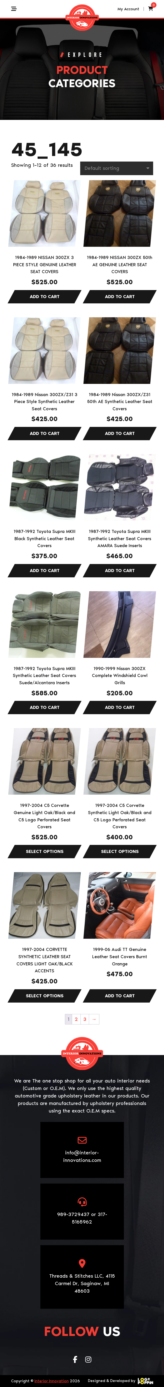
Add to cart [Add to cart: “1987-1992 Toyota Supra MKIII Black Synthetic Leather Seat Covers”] (45, 570)
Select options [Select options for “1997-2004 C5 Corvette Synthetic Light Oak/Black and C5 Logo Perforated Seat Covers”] (120, 851)
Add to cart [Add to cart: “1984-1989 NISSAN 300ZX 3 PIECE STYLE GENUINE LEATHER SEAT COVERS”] (45, 296)
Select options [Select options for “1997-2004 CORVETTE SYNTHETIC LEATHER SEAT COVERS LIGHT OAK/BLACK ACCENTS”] (45, 996)
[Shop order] (116, 168)
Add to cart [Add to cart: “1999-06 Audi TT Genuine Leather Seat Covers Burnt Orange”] (120, 996)
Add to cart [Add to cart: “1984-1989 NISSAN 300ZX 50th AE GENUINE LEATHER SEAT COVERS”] (120, 296)
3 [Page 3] (84, 1019)
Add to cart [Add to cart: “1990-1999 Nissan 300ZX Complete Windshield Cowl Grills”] (120, 707)
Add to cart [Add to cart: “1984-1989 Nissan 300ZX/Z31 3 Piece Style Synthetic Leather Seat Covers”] (45, 433)
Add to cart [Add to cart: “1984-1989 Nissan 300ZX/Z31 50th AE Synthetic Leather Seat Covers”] (120, 433)
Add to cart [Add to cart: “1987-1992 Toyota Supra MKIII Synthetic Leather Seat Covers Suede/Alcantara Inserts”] (45, 707)
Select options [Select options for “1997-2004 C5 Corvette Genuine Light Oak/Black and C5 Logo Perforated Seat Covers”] (45, 851)
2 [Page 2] (76, 1019)
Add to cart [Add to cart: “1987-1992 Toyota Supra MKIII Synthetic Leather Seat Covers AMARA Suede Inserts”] (120, 570)
